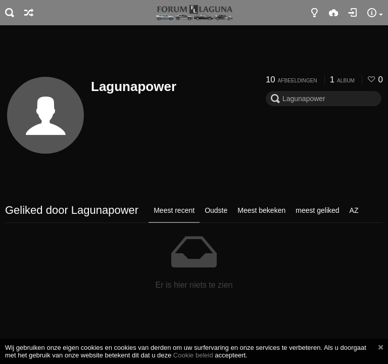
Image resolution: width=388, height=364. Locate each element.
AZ (354, 210)
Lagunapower (133, 86)
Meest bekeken (261, 210)
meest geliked (317, 210)
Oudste (216, 210)
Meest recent (174, 210)
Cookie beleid (193, 355)
